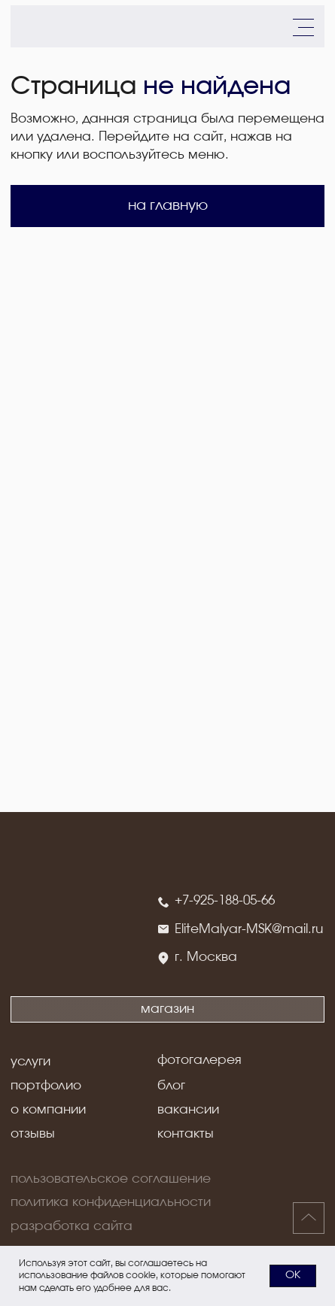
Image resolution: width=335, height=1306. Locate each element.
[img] (43, 26)
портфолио (46, 1086)
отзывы (33, 1134)
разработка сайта (71, 1226)
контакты (185, 1134)
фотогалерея (199, 1060)
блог (171, 1086)
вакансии (188, 1110)
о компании (48, 1110)
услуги (30, 1062)
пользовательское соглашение (111, 1179)
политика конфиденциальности (111, 1202)
